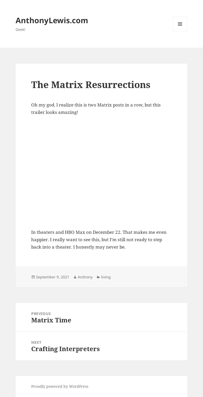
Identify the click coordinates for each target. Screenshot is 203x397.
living (106, 276)
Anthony (85, 276)
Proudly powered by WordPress (59, 386)
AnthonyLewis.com (52, 20)
